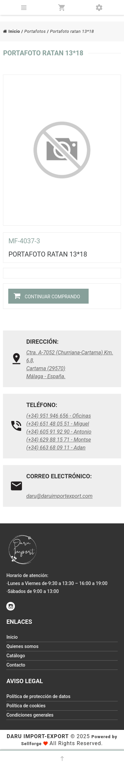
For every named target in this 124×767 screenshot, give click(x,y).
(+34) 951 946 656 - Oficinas (58, 416)
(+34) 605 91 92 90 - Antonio (58, 432)
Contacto (15, 665)
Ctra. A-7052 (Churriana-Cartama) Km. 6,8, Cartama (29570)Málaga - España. (69, 364)
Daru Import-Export (38, 736)
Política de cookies (25, 705)
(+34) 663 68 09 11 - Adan (55, 447)
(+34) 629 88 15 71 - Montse (58, 440)
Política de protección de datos (38, 696)
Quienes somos (22, 646)
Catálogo (15, 655)
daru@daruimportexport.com (59, 496)
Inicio (11, 31)
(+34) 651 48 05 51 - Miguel (57, 424)
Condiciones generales (29, 715)
